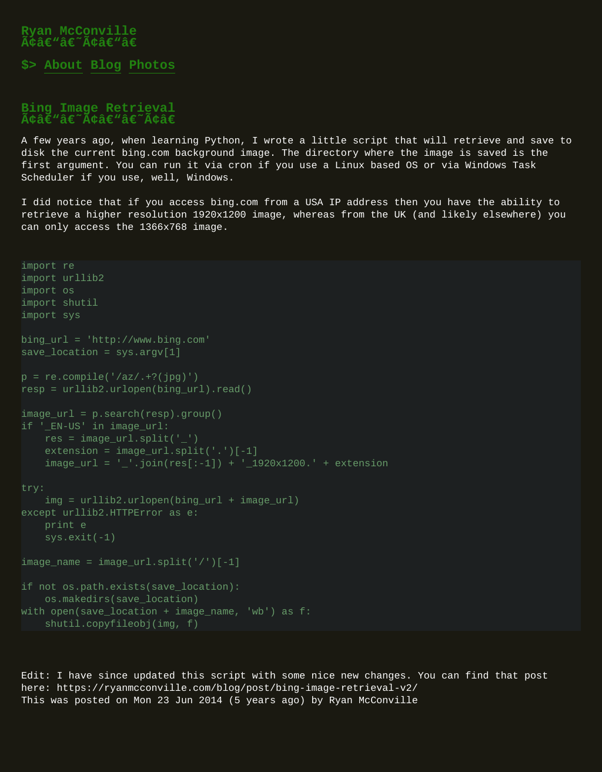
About (63, 65)
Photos (152, 65)
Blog (106, 65)
